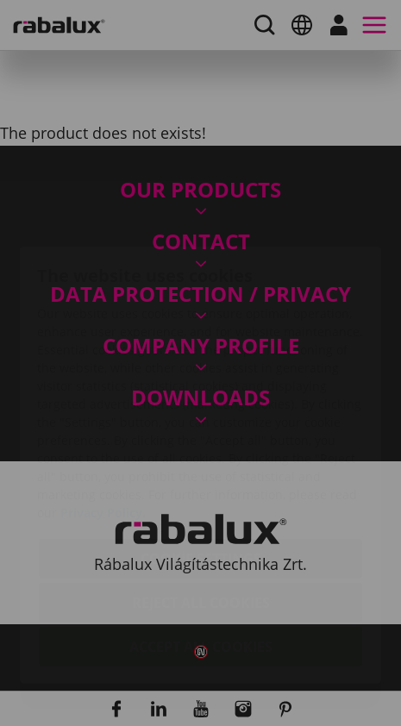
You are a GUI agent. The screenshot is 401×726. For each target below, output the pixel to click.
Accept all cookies (201, 546)
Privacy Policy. (103, 412)
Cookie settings (201, 458)
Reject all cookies (201, 502)
